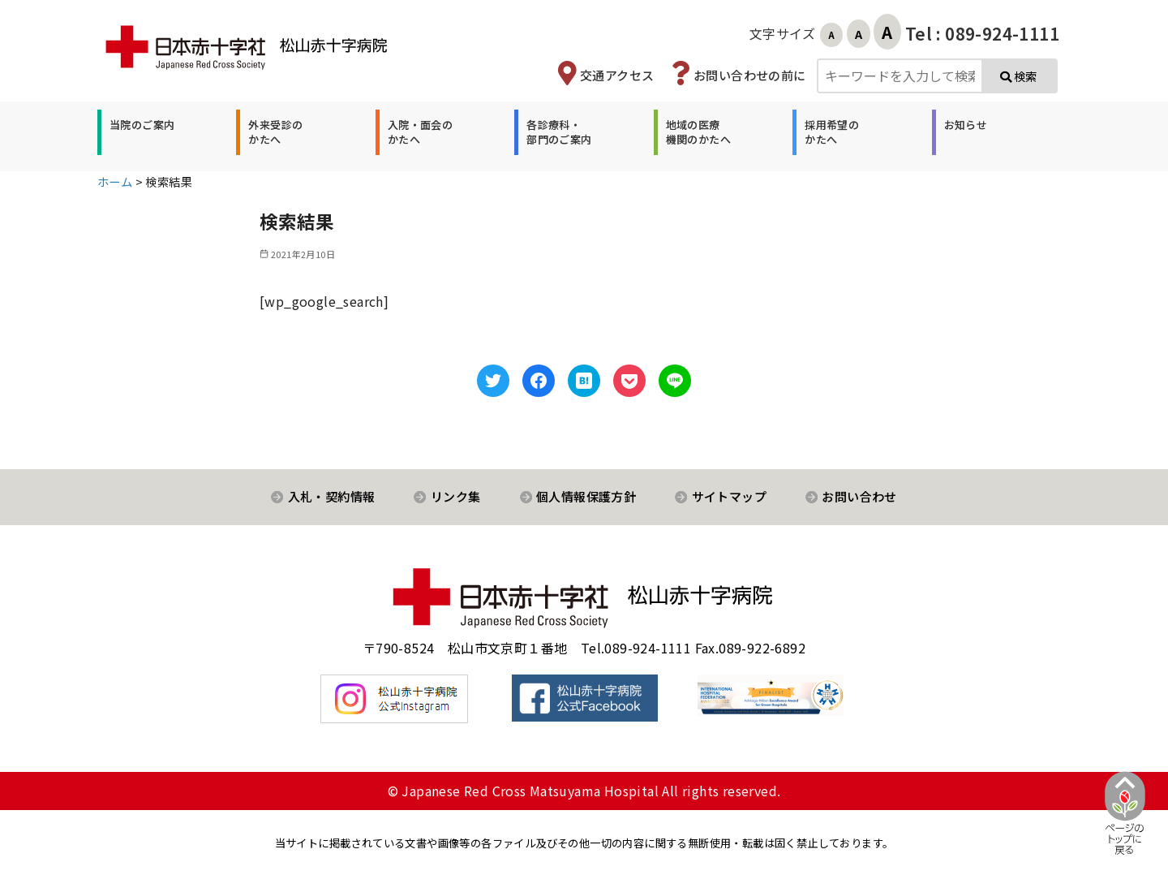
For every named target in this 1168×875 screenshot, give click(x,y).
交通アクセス (617, 75)
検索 (1018, 75)
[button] (139, 132)
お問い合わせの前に (750, 75)
